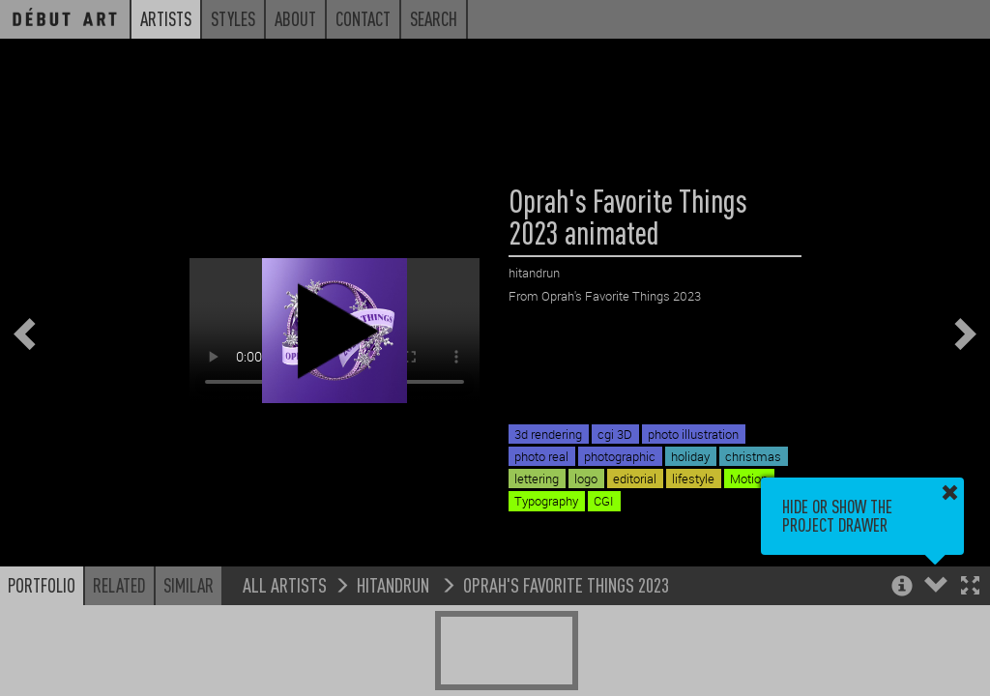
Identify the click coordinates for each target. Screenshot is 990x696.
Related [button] (119, 584)
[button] (970, 587)
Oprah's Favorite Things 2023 (566, 584)
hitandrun (395, 584)
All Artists (285, 584)
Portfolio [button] (41, 584)
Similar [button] (188, 584)
